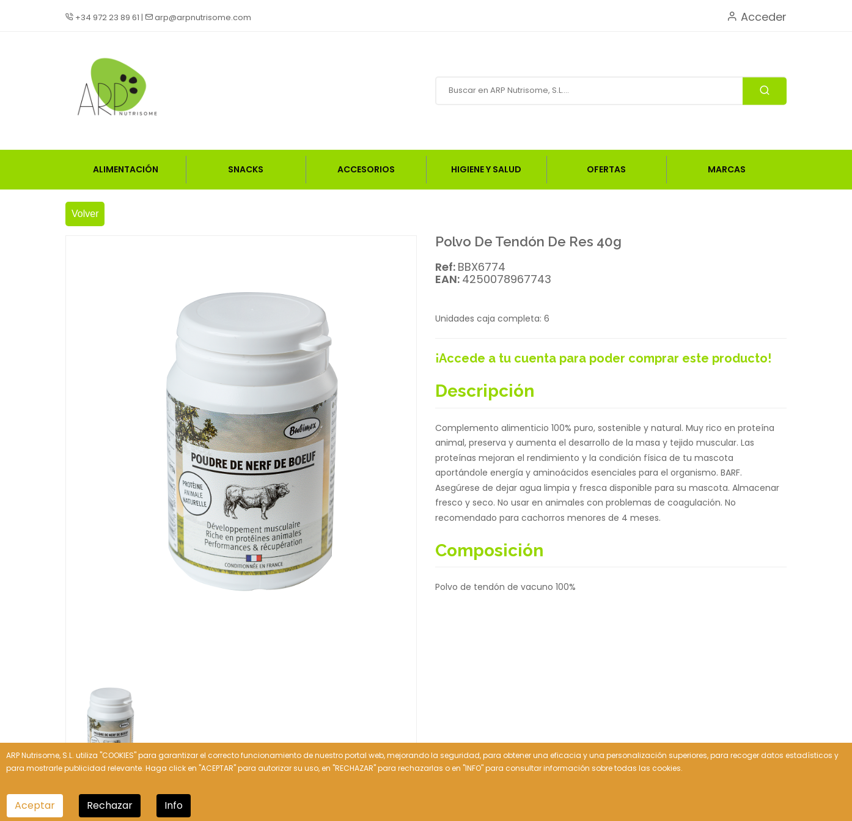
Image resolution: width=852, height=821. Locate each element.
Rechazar (110, 805)
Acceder (757, 16)
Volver (85, 213)
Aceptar (35, 805)
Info (173, 805)
